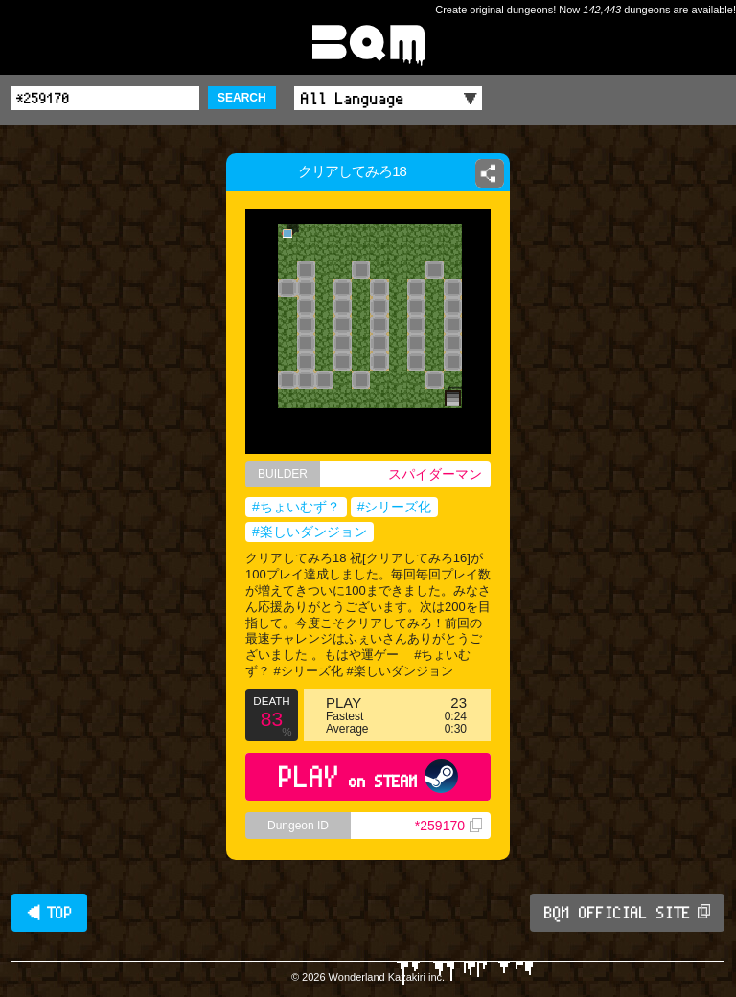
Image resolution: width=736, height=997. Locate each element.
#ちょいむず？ (296, 506)
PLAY (368, 776)
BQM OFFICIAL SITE (627, 912)
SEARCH (242, 97)
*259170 (448, 825)
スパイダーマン (435, 474)
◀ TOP (49, 912)
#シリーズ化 (394, 506)
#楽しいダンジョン (309, 531)
